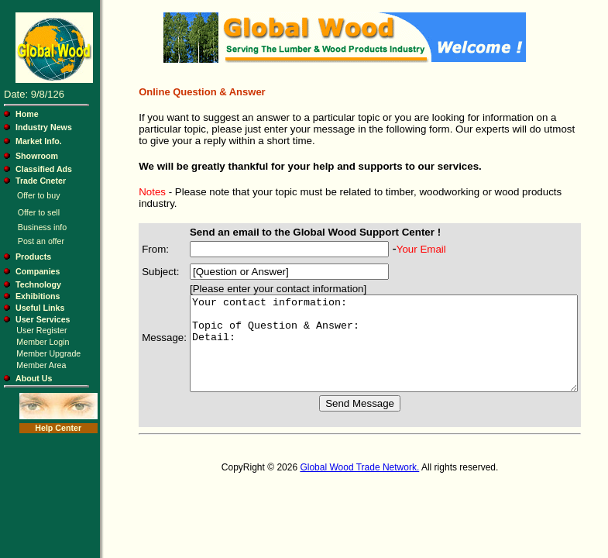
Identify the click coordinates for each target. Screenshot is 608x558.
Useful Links (39, 307)
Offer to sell (39, 212)
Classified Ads (43, 169)
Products (33, 256)
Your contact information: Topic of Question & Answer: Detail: (382, 341)
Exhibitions (37, 296)
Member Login (42, 341)
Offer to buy (38, 195)
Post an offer (41, 241)
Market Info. (38, 141)
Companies (37, 271)
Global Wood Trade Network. (358, 474)
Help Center (57, 427)
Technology (38, 284)
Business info (42, 227)
